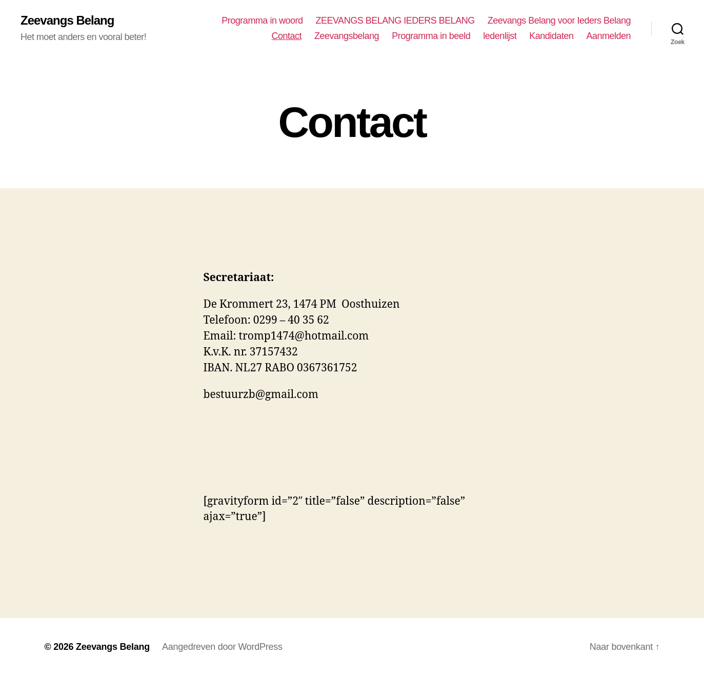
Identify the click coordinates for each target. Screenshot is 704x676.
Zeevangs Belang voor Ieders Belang (559, 20)
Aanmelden (608, 36)
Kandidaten (551, 36)
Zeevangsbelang (346, 36)
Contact (286, 36)
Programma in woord (262, 20)
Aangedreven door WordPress (222, 647)
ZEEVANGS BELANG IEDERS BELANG (394, 20)
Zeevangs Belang (67, 20)
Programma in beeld (431, 36)
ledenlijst (499, 36)
